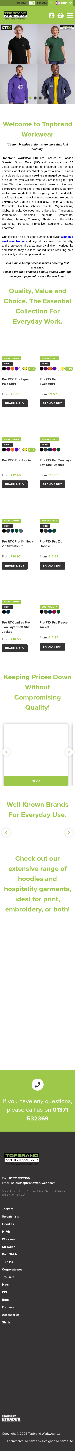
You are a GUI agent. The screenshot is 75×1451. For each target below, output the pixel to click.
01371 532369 (47, 1114)
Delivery (60, 1191)
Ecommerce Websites (22, 1441)
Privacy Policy (17, 1191)
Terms (5, 1191)
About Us (50, 1191)
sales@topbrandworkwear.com (33, 1183)
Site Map (20, 1195)
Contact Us (8, 1195)
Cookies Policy (35, 1191)
